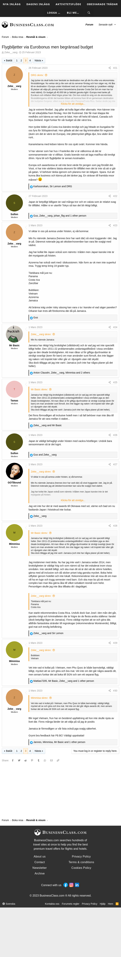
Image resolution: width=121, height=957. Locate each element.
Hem (110, 903)
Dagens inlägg (38, 4)
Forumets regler (70, 903)
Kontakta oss (52, 903)
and (47, 425)
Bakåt (9, 60)
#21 (115, 67)
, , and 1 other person (59, 215)
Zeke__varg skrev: (41, 334)
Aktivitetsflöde (68, 4)
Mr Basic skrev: (39, 389)
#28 (115, 525)
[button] (115, 25)
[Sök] (89, 12)
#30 (115, 690)
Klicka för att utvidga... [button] (73, 103)
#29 (115, 642)
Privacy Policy (89, 903)
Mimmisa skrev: (39, 697)
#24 (115, 327)
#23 (115, 225)
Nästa (38, 60)
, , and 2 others (61, 372)
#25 (115, 382)
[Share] (109, 68)
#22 (115, 196)
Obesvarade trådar (102, 4)
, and (52, 186)
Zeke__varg (10, 52)
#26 (115, 435)
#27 (115, 464)
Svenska (8, 903)
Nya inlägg (12, 4)
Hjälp (102, 903)
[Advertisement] (60, 790)
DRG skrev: (37, 75)
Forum (89, 24)
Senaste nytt (105, 24)
